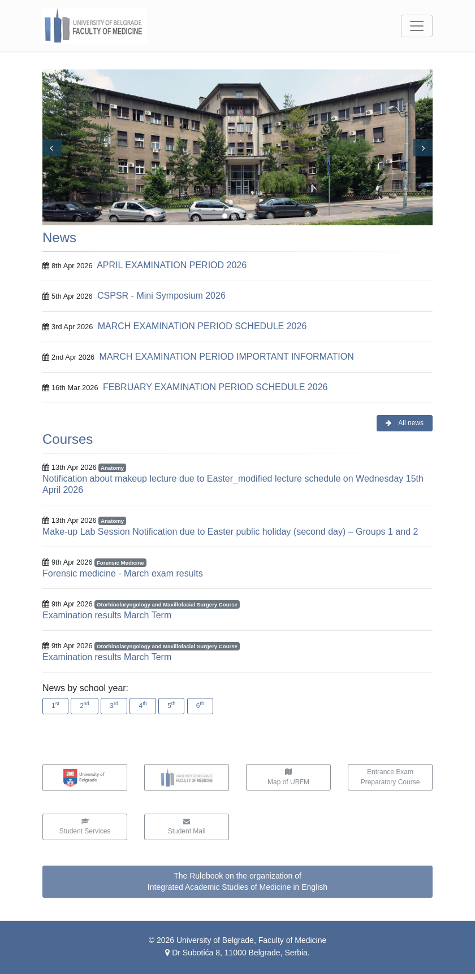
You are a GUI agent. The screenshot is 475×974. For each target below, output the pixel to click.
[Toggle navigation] (417, 26)
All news (405, 423)
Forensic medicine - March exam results (122, 573)
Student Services (85, 827)
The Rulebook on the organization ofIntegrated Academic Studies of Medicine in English (237, 881)
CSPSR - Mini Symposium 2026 (161, 295)
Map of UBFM (288, 777)
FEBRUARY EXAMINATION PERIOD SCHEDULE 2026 (215, 387)
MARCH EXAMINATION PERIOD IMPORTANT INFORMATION (227, 356)
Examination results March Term (106, 615)
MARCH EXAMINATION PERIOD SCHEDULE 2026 (202, 326)
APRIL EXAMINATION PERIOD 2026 (172, 265)
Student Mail (187, 827)
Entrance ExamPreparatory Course (390, 777)
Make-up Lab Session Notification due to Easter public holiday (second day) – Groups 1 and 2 (230, 531)
